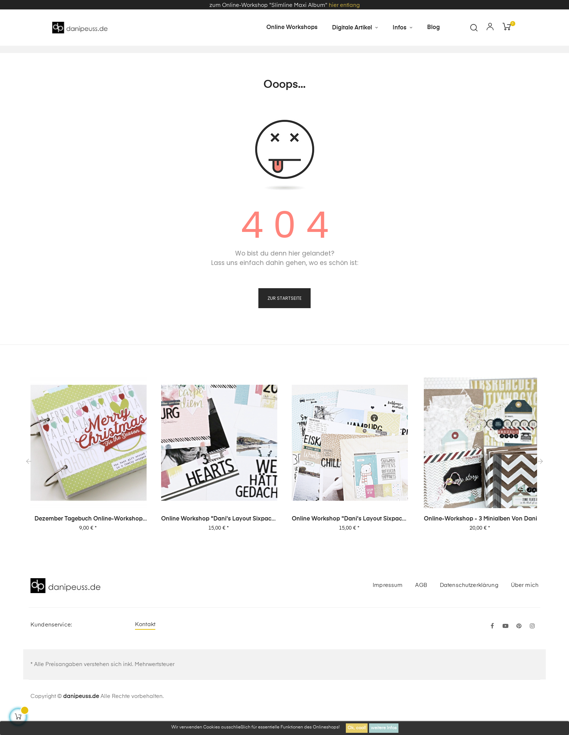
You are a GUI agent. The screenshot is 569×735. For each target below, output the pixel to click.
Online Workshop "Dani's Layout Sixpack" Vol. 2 (219, 541)
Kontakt (145, 646)
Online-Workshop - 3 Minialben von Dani (480, 540)
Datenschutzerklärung (469, 606)
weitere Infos (384, 728)
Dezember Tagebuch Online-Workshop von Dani (88, 541)
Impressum (387, 606)
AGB (421, 606)
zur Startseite (284, 320)
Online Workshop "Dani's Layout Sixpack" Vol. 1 (350, 541)
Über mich (525, 606)
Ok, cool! (357, 728)
